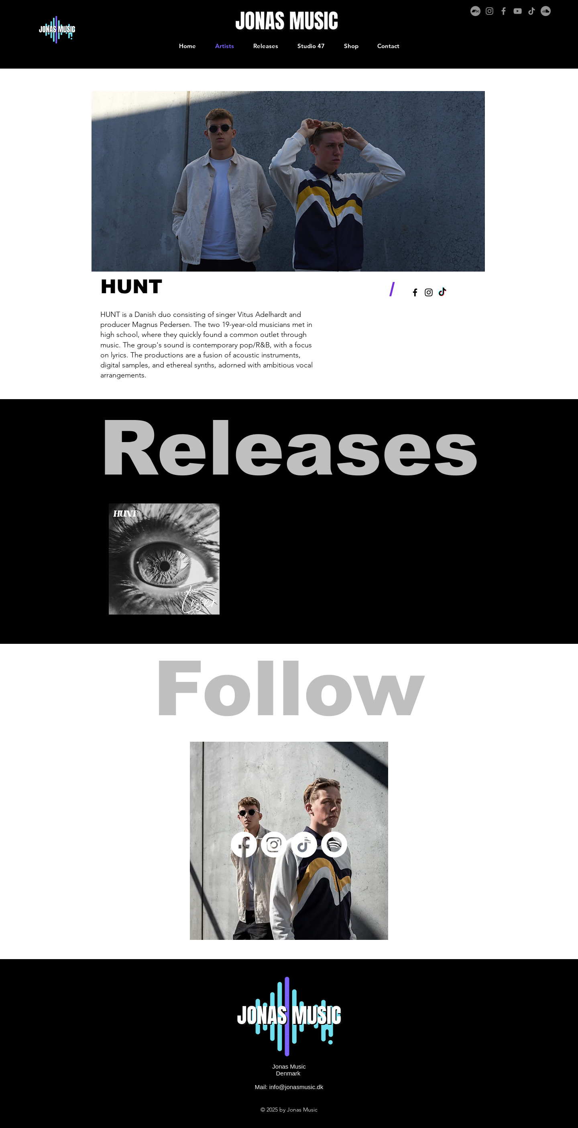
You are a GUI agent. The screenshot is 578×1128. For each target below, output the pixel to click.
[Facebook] (504, 11)
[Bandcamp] (475, 11)
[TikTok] (532, 11)
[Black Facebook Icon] (415, 292)
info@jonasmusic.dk (296, 1086)
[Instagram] (489, 11)
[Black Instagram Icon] (428, 292)
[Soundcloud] (546, 11)
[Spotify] (334, 845)
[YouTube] (518, 11)
